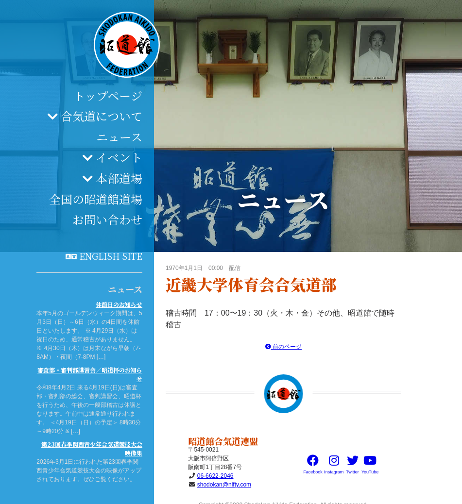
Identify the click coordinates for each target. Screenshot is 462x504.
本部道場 (119, 177)
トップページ (107, 95)
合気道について (101, 115)
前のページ (283, 346)
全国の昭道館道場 (95, 198)
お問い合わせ (107, 219)
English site (110, 256)
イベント (119, 157)
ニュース (119, 136)
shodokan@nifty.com (224, 484)
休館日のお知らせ (119, 304)
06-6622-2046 (215, 475)
